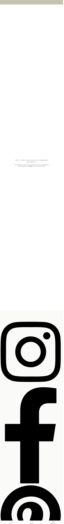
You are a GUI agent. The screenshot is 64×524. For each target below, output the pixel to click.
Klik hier (30, 166)
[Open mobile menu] (1, 2)
